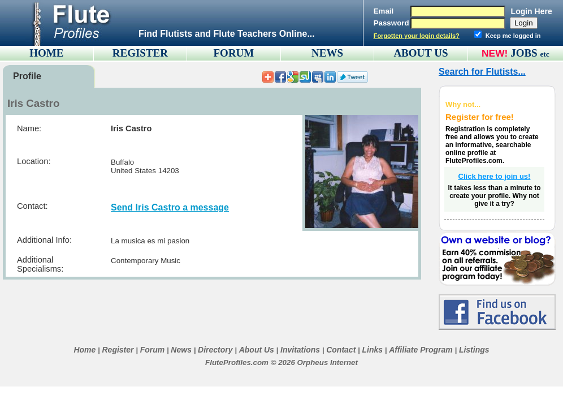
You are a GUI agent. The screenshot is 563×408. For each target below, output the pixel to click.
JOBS (529, 53)
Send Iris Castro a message (170, 207)
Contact (341, 349)
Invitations (300, 349)
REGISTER (140, 53)
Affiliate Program (421, 349)
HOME (46, 53)
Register (117, 349)
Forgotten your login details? (417, 35)
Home (84, 349)
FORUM (234, 53)
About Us (256, 349)
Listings (474, 349)
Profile (27, 76)
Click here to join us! (494, 176)
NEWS (327, 53)
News (181, 349)
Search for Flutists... (482, 71)
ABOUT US (420, 53)
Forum (152, 349)
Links (372, 349)
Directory (215, 349)
